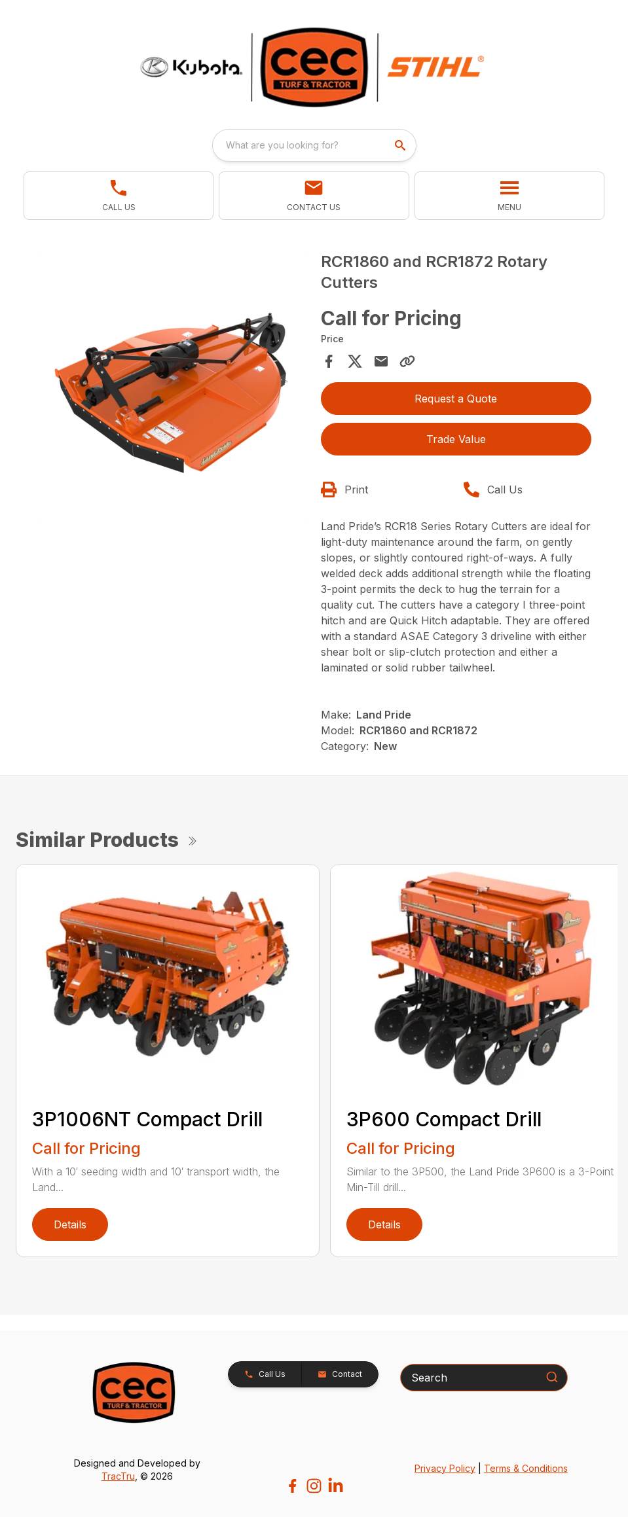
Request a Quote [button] (456, 398)
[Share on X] (355, 361)
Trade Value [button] (456, 439)
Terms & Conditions (526, 1468)
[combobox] (314, 145)
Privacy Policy (445, 1468)
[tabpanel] (172, 388)
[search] (401, 145)
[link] (118, 195)
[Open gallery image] (172, 386)
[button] (314, 195)
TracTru (118, 1476)
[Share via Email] (381, 361)
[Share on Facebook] (329, 361)
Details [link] (70, 1224)
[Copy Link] (407, 361)
